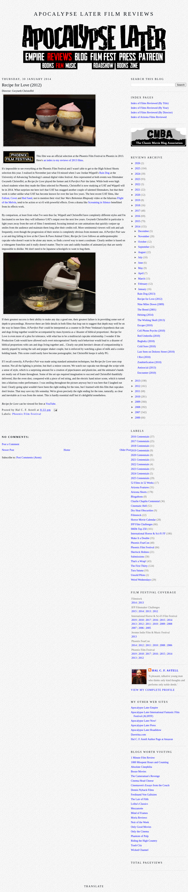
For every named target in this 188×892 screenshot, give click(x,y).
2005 (148, 627)
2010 (138, 396)
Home (67, 449)
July (140, 257)
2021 (138, 189)
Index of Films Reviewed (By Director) (152, 112)
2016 (138, 216)
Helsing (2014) (145, 314)
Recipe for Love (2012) (21, 85)
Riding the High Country (144, 840)
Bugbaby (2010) (146, 341)
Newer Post (8, 449)
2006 (141, 627)
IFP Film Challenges (142, 524)
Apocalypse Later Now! (143, 720)
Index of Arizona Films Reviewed (149, 117)
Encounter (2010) (146, 372)
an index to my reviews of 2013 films (63, 160)
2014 (138, 226)
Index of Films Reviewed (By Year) (149, 107)
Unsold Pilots (138, 575)
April (141, 273)
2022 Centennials (140, 464)
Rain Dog (104, 172)
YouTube (50, 403)
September (144, 246)
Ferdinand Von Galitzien (144, 794)
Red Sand (27, 198)
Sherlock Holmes (140, 551)
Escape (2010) (145, 325)
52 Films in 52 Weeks (142, 482)
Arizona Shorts (139, 491)
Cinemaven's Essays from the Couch (150, 785)
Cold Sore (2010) (146, 346)
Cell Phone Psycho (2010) (151, 330)
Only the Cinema (140, 831)
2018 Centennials (140, 445)
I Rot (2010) (144, 357)
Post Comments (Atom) (28, 457)
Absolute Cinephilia (141, 766)
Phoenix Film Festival (26, 413)
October (142, 241)
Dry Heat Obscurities (142, 510)
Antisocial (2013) (146, 367)
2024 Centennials (140, 473)
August (142, 252)
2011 (138, 391)
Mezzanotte (137, 808)
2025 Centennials (140, 478)
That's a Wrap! (138, 561)
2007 (138, 412)
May (141, 268)
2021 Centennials (140, 459)
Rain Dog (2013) (146, 293)
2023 (138, 179)
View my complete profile (153, 689)
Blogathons (137, 496)
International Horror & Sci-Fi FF (148, 533)
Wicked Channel (139, 849)
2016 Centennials (140, 436)
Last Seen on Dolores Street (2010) (156, 351)
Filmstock (136, 515)
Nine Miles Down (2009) (150, 304)
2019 (138, 200)
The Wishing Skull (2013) (151, 320)
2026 (138, 163)
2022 (138, 184)
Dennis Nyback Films (142, 789)
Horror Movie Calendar (143, 519)
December (143, 231)
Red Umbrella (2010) (148, 335)
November (144, 236)
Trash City (136, 845)
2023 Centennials (140, 468)
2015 (138, 221)
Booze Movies (138, 771)
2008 (138, 407)
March (142, 278)
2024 (138, 173)
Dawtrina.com (138, 734)
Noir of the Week (140, 822)
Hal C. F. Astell (165, 670)
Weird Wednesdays (141, 579)
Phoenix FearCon (140, 542)
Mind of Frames (139, 813)
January (142, 289)
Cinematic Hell (139, 505)
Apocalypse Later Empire (144, 707)
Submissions (137, 556)
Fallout (5, 198)
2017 (138, 210)
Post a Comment (10, 444)
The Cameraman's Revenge (145, 776)
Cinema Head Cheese (142, 780)
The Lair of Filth (140, 799)
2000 (138, 417)
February (143, 283)
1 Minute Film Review (143, 757)
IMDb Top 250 (139, 528)
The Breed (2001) (146, 309)
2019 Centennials (140, 450)
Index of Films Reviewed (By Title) (150, 103)
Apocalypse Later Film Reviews (94, 14)
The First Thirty (139, 565)
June (141, 262)
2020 (138, 194)
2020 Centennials (140, 455)
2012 (138, 386)
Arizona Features (140, 487)
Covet (14, 198)
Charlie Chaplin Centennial (145, 501)
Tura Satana (137, 570)
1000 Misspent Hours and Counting (149, 762)
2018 (138, 205)
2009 (138, 401)
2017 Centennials (140, 441)
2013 (138, 380)
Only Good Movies (141, 826)
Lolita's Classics (139, 803)
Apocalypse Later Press (143, 725)
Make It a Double (140, 538)
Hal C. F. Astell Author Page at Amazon (152, 739)
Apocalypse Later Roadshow (146, 729)
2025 (138, 168)
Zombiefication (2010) (149, 362)
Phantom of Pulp (140, 836)
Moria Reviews (139, 817)
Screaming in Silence (99, 202)
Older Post (125, 449)
